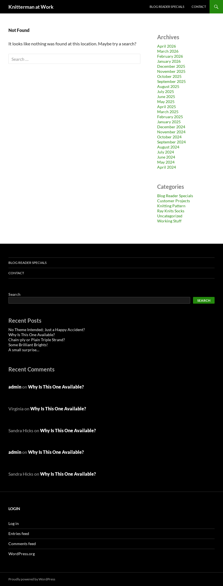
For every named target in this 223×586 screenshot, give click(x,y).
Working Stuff (169, 220)
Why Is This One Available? (31, 334)
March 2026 (167, 51)
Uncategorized (169, 215)
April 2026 (166, 46)
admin (14, 386)
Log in (13, 523)
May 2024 (166, 162)
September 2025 (171, 81)
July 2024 (165, 152)
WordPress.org (21, 553)
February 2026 (170, 56)
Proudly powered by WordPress (31, 579)
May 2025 (166, 101)
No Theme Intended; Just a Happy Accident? (46, 329)
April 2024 (166, 167)
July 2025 (165, 91)
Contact (199, 6)
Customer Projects (173, 200)
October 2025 (169, 76)
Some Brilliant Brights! (28, 344)
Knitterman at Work (31, 7)
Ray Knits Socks (170, 210)
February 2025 (170, 116)
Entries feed (18, 533)
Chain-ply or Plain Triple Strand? (36, 339)
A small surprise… (23, 349)
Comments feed (22, 543)
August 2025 (168, 86)
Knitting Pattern (171, 205)
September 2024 (171, 141)
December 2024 (171, 126)
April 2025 (166, 106)
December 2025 (171, 66)
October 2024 (169, 136)
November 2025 (171, 71)
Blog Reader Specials (167, 6)
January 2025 (169, 121)
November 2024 (171, 131)
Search (14, 294)
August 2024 (168, 147)
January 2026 (169, 61)
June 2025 (166, 96)
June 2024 (166, 157)
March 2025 (167, 111)
